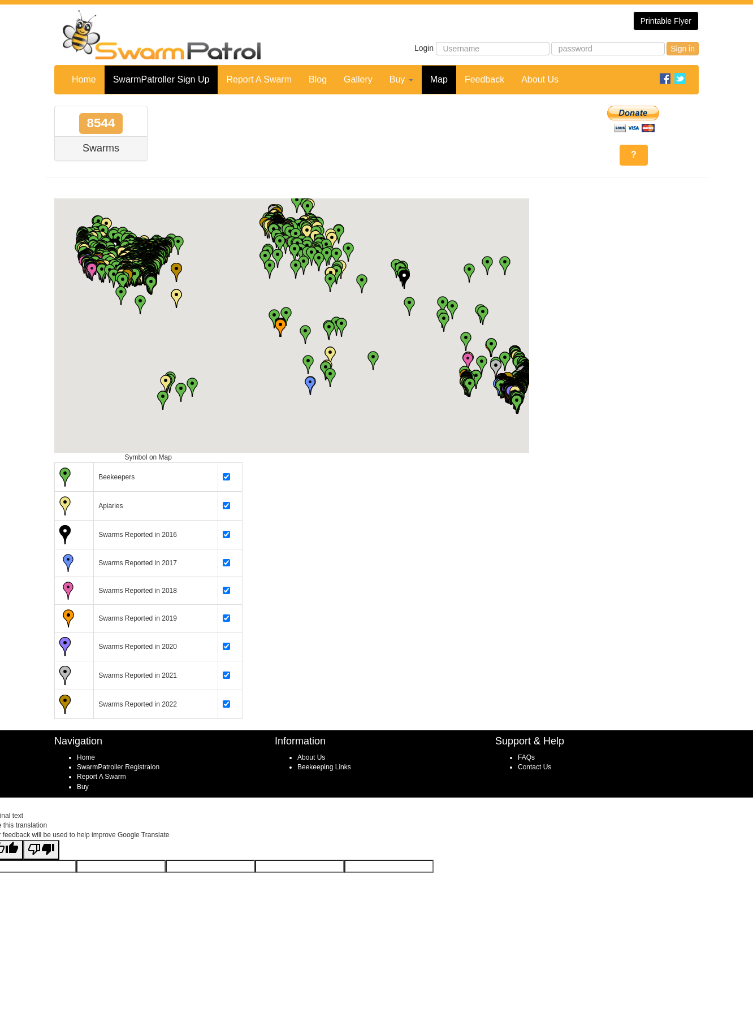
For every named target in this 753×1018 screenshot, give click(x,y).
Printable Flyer (666, 20)
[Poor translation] (41, 850)
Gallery (358, 79)
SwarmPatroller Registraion (118, 767)
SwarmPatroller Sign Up (161, 79)
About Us (540, 79)
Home (84, 79)
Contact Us (534, 767)
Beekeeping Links (324, 767)
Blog (318, 79)
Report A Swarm (259, 79)
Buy (401, 79)
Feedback (484, 79)
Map (439, 79)
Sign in (682, 48)
